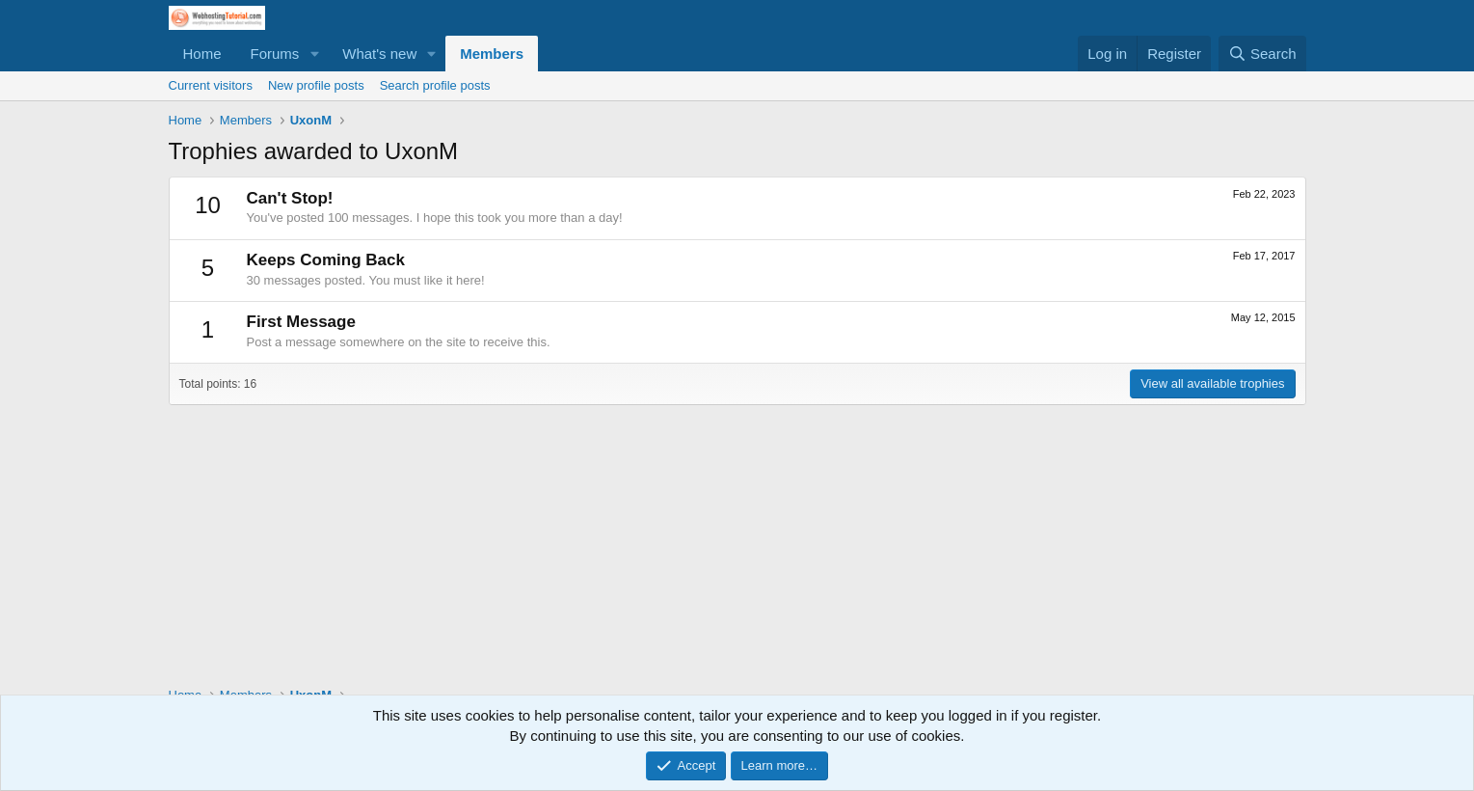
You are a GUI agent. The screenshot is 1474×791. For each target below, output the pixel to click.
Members (491, 53)
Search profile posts (435, 85)
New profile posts (316, 85)
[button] (314, 53)
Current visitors (211, 85)
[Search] (1262, 53)
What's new (379, 53)
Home (202, 53)
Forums (275, 53)
